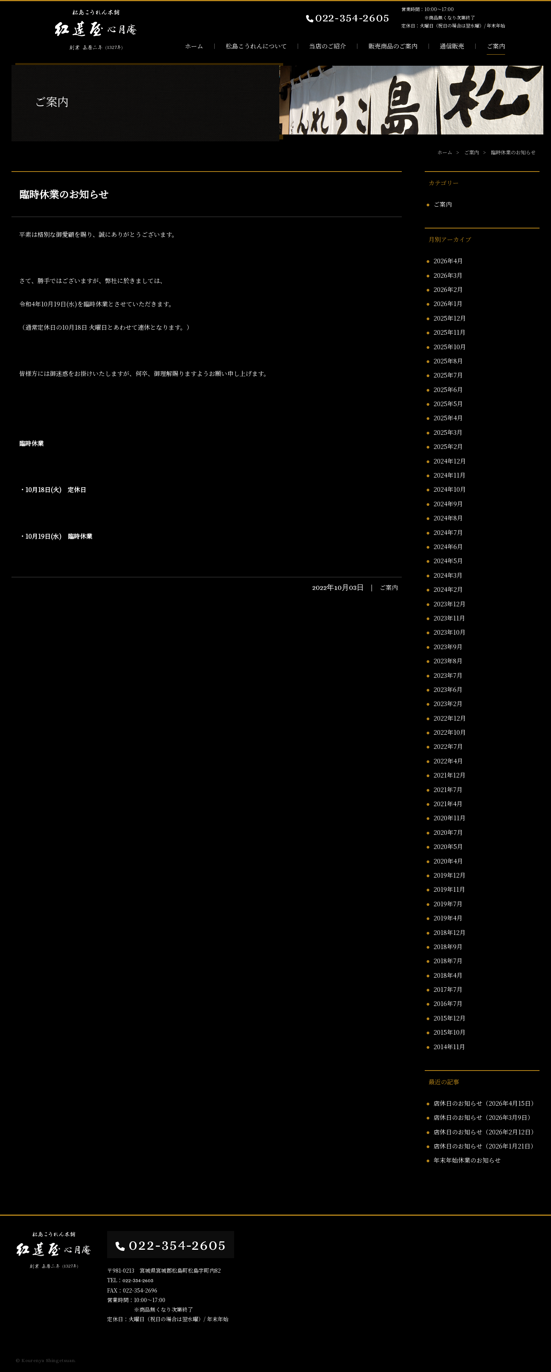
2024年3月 (448, 575)
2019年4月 (448, 918)
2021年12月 (450, 775)
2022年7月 (448, 746)
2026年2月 (448, 289)
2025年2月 (448, 446)
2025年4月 (448, 417)
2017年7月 (448, 989)
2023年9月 (448, 646)
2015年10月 (450, 1032)
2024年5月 (448, 560)
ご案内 (496, 46)
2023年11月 (449, 618)
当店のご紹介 (327, 46)
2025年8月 (448, 360)
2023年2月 (448, 703)
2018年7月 (448, 960)
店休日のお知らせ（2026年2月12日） (485, 1131)
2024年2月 (448, 589)
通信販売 (452, 46)
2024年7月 (448, 532)
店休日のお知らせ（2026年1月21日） (485, 1146)
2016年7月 (448, 1003)
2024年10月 (450, 489)
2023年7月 (448, 675)
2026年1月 (448, 303)
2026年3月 (448, 275)
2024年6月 (448, 546)
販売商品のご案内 (392, 46)
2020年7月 (448, 832)
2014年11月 (449, 1046)
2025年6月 (448, 389)
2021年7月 (448, 789)
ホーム (194, 46)
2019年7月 (448, 903)
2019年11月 (449, 889)
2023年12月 (450, 603)
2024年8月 (448, 517)
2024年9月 (448, 503)
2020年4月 (448, 861)
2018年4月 (448, 975)
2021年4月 (448, 803)
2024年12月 (450, 461)
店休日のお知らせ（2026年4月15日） (485, 1103)
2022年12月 (450, 718)
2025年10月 (450, 346)
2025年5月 (448, 403)
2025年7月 (448, 375)
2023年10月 (450, 632)
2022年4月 (448, 760)
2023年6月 (448, 689)
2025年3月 (448, 432)
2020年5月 (448, 846)
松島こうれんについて (256, 46)
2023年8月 (448, 660)
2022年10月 (450, 732)
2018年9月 (448, 946)
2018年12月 (450, 932)
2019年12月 (450, 875)
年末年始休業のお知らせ (467, 1160)
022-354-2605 (347, 17)
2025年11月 (450, 332)
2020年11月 (450, 817)
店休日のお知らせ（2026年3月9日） (483, 1117)
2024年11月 (450, 475)
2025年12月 (450, 318)
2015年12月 (450, 1018)
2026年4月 (448, 260)
